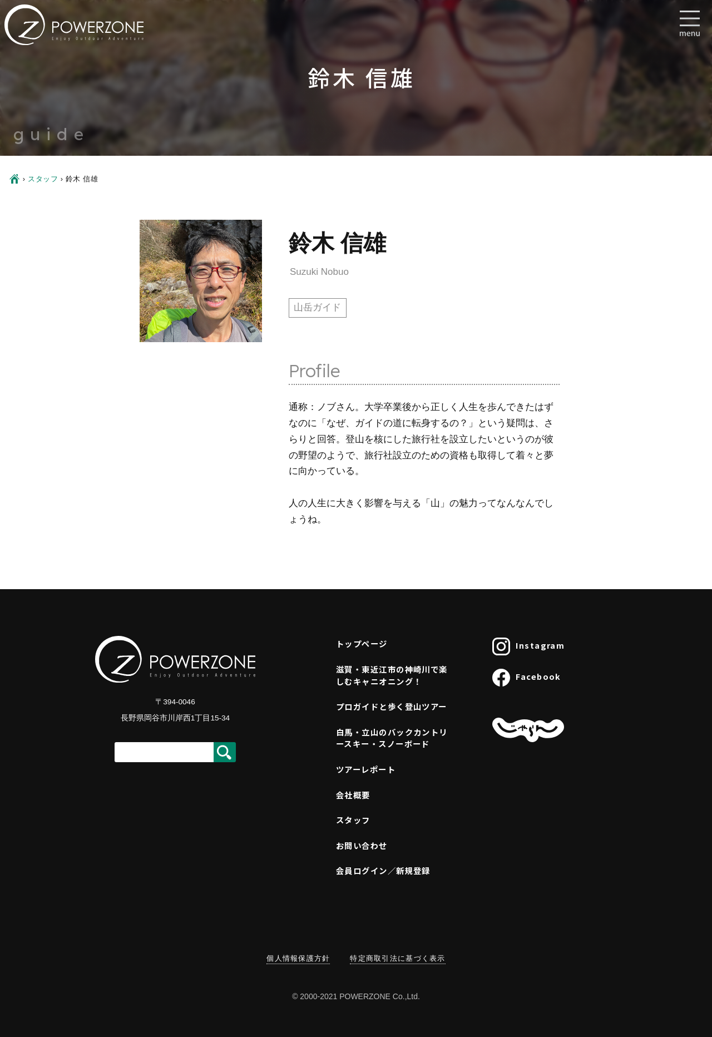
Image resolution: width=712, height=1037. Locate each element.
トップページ (362, 643)
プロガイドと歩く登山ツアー (391, 706)
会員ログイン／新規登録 (383, 870)
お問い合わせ (362, 845)
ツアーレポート (365, 769)
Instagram (528, 646)
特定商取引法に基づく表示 (397, 958)
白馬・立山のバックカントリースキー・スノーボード (392, 738)
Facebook (526, 678)
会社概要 (353, 795)
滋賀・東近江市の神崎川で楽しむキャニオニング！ (392, 675)
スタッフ (43, 179)
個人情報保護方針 (298, 958)
